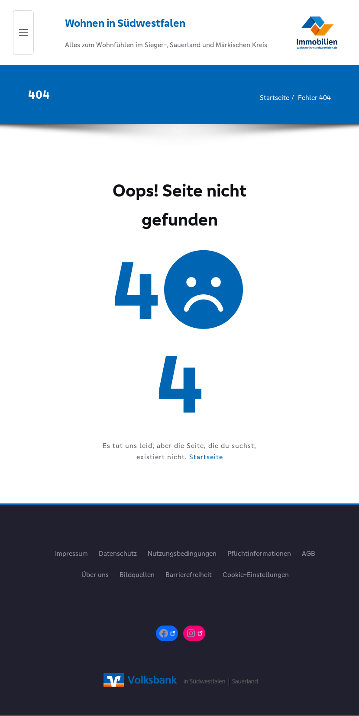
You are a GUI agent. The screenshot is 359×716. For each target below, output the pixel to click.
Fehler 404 (314, 98)
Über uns (95, 575)
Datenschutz (118, 553)
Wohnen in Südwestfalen (125, 23)
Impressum (71, 553)
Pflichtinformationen (259, 553)
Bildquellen (137, 575)
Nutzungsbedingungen (182, 553)
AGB (308, 553)
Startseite (274, 98)
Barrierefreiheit (188, 575)
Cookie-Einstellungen (256, 575)
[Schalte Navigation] (23, 32)
